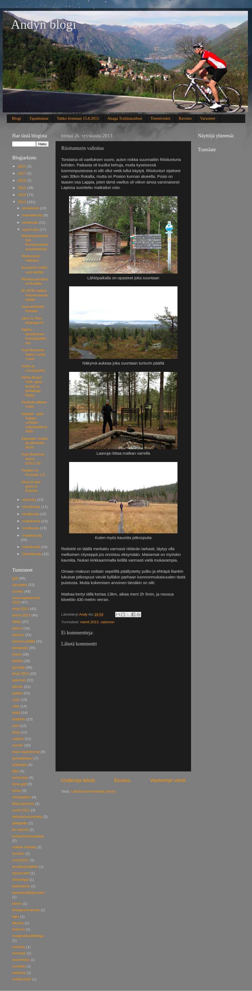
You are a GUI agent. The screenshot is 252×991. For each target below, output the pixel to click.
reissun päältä (23, 641)
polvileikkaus (22, 758)
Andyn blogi (43, 24)
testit (16, 713)
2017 (22, 173)
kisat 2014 (20, 674)
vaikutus (19, 973)
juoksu (17, 693)
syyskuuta (31, 229)
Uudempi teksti (78, 780)
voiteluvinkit (21, 979)
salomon (107, 622)
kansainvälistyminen (28, 893)
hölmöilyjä (20, 880)
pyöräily (18, 667)
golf (15, 578)
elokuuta (29, 500)
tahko (16, 791)
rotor (16, 700)
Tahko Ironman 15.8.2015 (78, 118)
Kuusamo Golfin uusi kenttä (34, 269)
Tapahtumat (39, 118)
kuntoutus (20, 777)
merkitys (19, 953)
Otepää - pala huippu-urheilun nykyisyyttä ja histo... (34, 422)
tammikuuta (32, 554)
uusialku (19, 966)
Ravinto (185, 118)
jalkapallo (19, 823)
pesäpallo (20, 648)
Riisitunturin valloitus (31, 258)
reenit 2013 (89, 622)
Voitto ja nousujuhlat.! (33, 368)
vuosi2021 (20, 860)
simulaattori (21, 797)
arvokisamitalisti (25, 867)
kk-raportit (20, 830)
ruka (15, 706)
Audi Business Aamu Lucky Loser (33, 354)
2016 (22, 180)
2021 (22, 166)
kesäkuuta (31, 514)
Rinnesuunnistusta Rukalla (35, 281)
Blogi (16, 118)
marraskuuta (33, 215)
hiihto (16, 622)
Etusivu (122, 780)
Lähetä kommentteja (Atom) (93, 791)
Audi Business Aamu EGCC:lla (33, 458)
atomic (17, 687)
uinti (15, 726)
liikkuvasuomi (23, 804)
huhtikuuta (31, 528)
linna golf (19, 784)
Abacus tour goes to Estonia (31, 486)
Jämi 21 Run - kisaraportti (32, 320)
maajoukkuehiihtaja (28, 936)
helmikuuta (31, 547)
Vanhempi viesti (168, 780)
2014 (22, 195)
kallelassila (21, 886)
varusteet (19, 585)
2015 (22, 188)
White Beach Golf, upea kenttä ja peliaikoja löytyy (31, 386)
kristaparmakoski (26, 910)
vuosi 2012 (21, 810)
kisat (16, 732)
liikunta (18, 923)
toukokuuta (31, 521)
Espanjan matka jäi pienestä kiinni (34, 442)
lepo (15, 916)
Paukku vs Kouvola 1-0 (33, 472)
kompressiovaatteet (28, 836)
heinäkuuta (31, 507)
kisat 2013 (20, 609)
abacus (18, 635)
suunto (17, 591)
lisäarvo (18, 929)
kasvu (17, 903)
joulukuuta (31, 208)
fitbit (15, 771)
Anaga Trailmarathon (124, 118)
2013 (22, 202)
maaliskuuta (32, 535)
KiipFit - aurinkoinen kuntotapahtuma (34, 336)
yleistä (17, 661)
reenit (16, 654)
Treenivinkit (160, 118)
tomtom (18, 853)
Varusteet (207, 118)
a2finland (19, 765)
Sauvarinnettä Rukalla (32, 309)
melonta (18, 947)
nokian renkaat (24, 847)
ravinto (17, 745)
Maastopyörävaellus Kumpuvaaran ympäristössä (35, 242)
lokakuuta (30, 222)
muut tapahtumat (26, 752)
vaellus (18, 739)
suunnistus (21, 960)
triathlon (18, 719)
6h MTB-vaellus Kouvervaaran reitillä (34, 295)
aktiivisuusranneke (27, 817)
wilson (17, 628)
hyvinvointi (20, 873)
